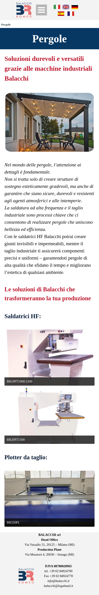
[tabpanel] (49, 68)
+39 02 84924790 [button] (61, 571)
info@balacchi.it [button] (58, 581)
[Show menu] (41, 9)
